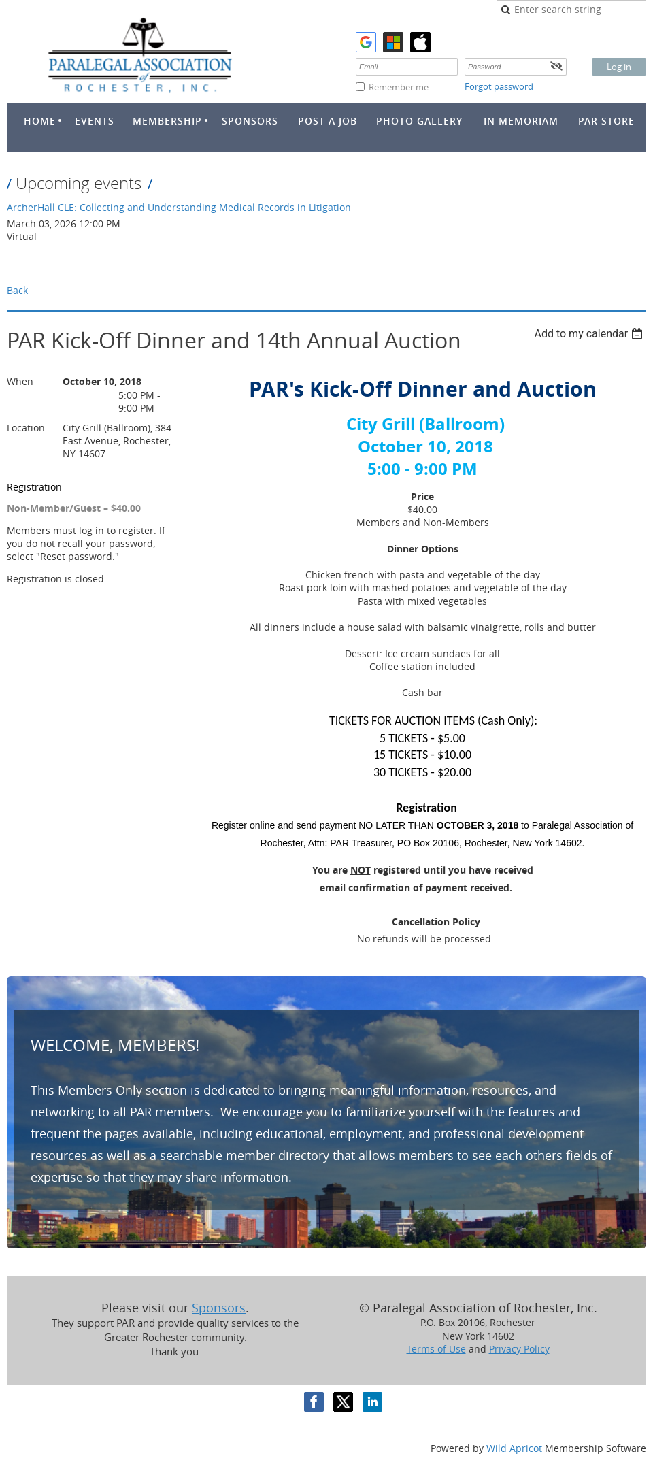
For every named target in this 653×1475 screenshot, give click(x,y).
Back (17, 290)
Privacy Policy (519, 1348)
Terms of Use (436, 1348)
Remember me (399, 87)
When (20, 381)
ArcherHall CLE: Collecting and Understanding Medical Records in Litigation (179, 207)
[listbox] (590, 333)
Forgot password (499, 86)
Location (26, 427)
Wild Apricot (514, 1448)
